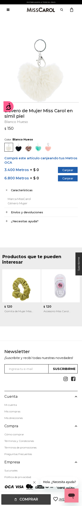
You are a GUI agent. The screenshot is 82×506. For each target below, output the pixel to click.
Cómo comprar (14, 434)
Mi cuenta (10, 404)
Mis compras (12, 411)
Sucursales (10, 470)
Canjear (67, 170)
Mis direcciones (13, 418)
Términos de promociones (20, 447)
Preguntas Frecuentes (18, 454)
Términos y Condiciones (19, 441)
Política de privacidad (17, 477)
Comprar (28, 499)
